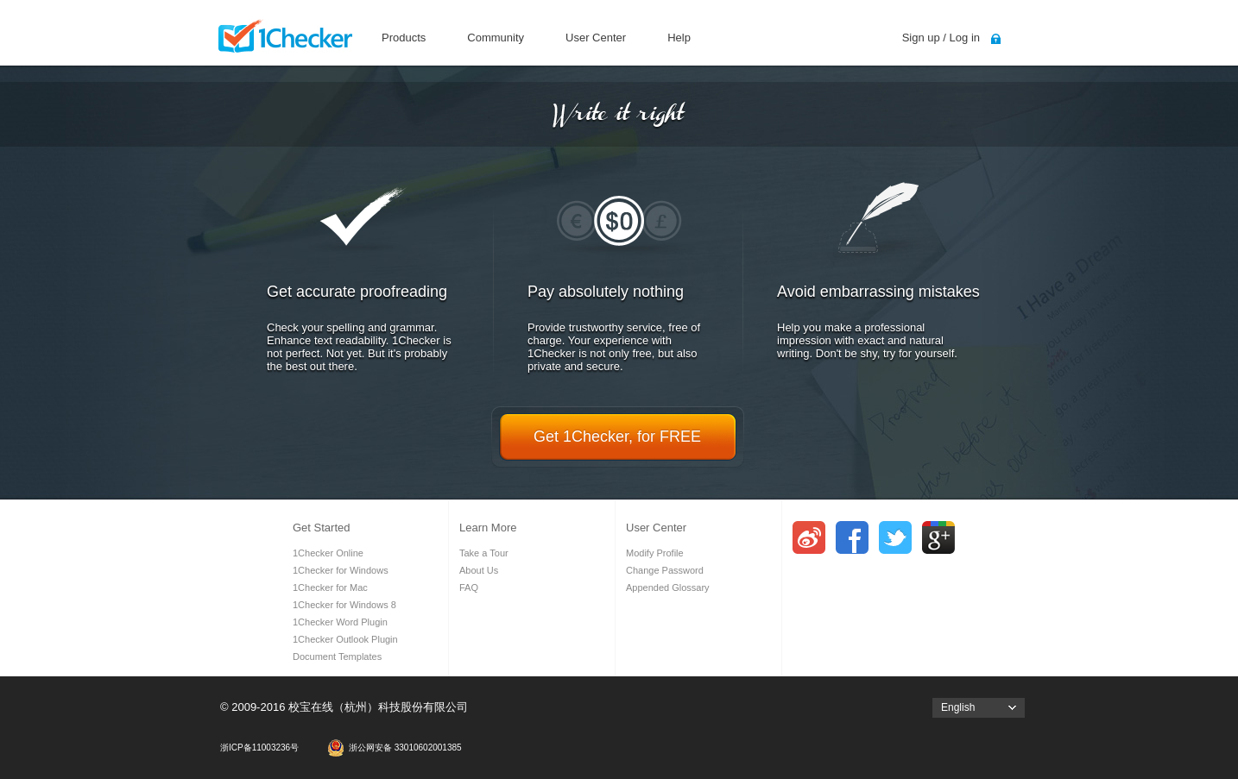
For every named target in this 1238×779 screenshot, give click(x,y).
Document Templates (337, 656)
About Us (478, 570)
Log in (965, 37)
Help (679, 37)
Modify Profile (655, 553)
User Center (595, 37)
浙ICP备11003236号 (259, 747)
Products (404, 37)
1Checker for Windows (340, 570)
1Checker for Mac (330, 587)
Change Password (665, 570)
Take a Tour (483, 553)
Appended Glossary (668, 587)
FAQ (468, 587)
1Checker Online (328, 553)
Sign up (921, 37)
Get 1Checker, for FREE (617, 436)
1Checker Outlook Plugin (345, 639)
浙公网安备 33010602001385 (405, 747)
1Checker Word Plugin (340, 622)
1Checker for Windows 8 (344, 605)
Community (495, 37)
